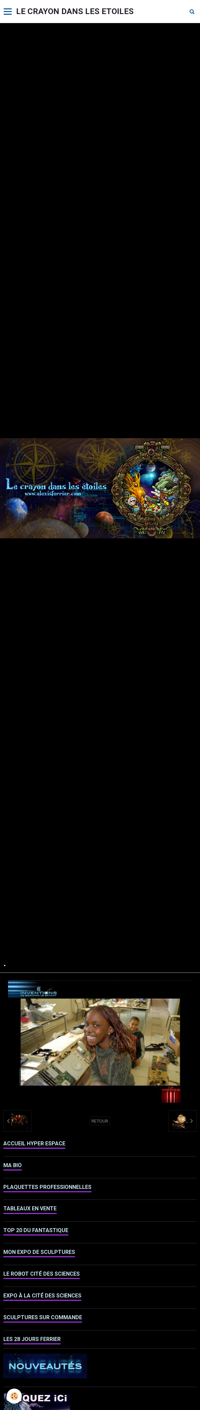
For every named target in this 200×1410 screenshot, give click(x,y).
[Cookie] (14, 1396)
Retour (99, 1121)
